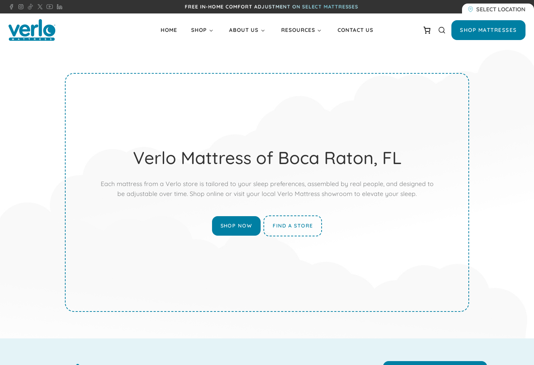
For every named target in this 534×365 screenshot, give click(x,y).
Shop (199, 30)
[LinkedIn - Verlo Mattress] (58, 7)
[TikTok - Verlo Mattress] (29, 7)
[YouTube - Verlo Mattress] (48, 7)
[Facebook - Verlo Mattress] (11, 7)
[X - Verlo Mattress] (39, 6)
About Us (243, 30)
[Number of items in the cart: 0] (427, 30)
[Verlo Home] (32, 30)
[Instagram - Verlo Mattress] (19, 7)
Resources (298, 30)
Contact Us (355, 30)
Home (169, 30)
